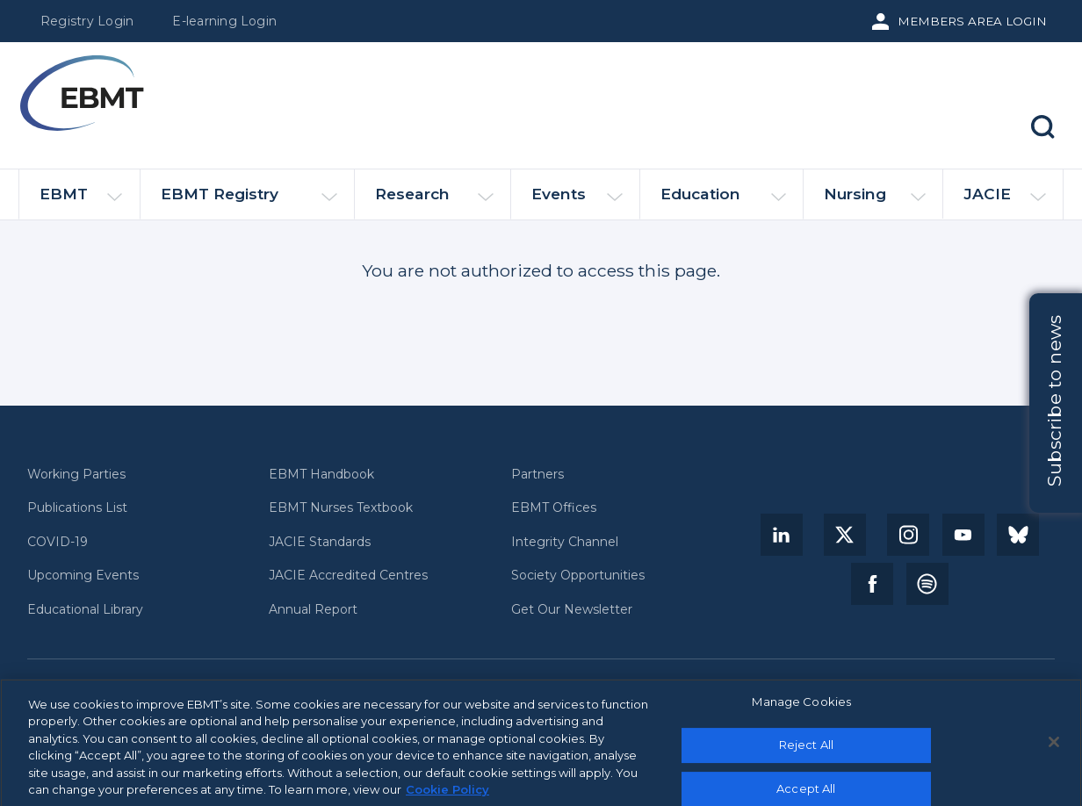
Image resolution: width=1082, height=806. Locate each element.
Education (723, 201)
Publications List (77, 507)
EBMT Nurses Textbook (341, 507)
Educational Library (85, 609)
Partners (537, 474)
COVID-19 (57, 542)
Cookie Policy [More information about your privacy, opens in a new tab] (447, 795)
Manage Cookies (801, 707)
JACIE (1004, 201)
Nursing (875, 201)
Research (434, 201)
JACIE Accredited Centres (348, 575)
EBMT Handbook (321, 474)
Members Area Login (972, 21)
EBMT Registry (249, 201)
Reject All (806, 750)
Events (577, 201)
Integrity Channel (564, 542)
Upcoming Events (83, 575)
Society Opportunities (578, 575)
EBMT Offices (553, 507)
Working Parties (76, 474)
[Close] (1054, 747)
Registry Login (86, 21)
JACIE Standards (320, 542)
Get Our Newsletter (571, 609)
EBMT (81, 201)
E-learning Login (224, 21)
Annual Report (313, 609)
